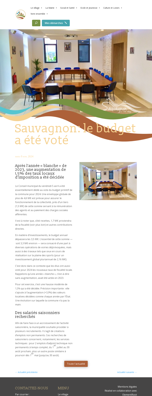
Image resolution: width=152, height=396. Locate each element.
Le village (36, 8)
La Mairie (51, 8)
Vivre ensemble (39, 14)
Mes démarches (54, 23)
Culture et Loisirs (112, 8)
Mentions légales (127, 386)
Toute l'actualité (76, 363)
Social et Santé (68, 8)
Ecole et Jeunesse (90, 8)
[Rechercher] (36, 23)
